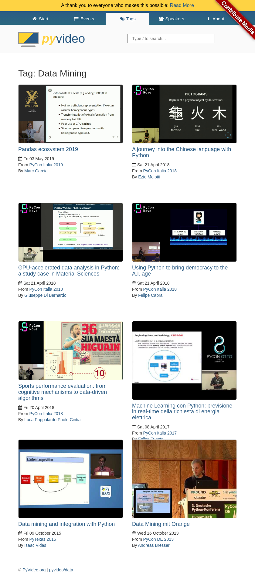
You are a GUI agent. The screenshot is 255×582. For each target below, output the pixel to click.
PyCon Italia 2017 (160, 433)
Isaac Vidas (35, 545)
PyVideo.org (34, 569)
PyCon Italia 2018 (160, 170)
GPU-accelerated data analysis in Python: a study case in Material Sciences (68, 271)
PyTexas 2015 (42, 539)
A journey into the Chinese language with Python (181, 152)
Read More (182, 5)
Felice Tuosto (150, 439)
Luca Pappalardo (40, 419)
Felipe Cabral (150, 295)
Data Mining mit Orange (161, 524)
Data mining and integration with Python (66, 524)
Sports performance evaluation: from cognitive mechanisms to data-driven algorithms (62, 392)
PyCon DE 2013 (158, 539)
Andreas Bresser (153, 545)
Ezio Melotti (149, 176)
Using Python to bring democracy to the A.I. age (180, 271)
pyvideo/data (61, 569)
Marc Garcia (35, 170)
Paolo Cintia (69, 419)
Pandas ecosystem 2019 (48, 149)
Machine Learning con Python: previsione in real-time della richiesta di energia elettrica (182, 412)
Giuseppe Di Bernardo (45, 295)
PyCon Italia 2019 (46, 164)
